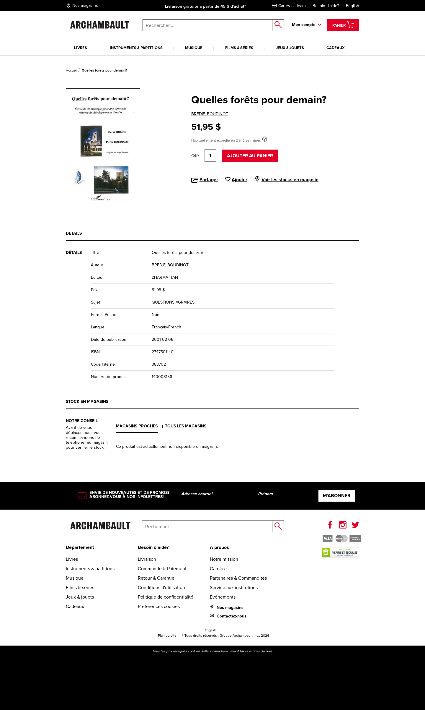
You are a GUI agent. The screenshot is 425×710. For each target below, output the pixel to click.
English (352, 6)
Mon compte (304, 25)
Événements (223, 597)
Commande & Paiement (162, 568)
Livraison (147, 559)
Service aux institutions (234, 587)
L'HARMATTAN (165, 277)
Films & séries (239, 48)
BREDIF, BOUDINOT (209, 114)
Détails (74, 233)
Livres (80, 48)
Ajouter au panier (250, 155)
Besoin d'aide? (326, 6)
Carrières (219, 568)
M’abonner (336, 495)
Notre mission (224, 559)
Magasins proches (137, 426)
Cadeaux (335, 48)
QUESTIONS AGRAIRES (173, 302)
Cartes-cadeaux (289, 6)
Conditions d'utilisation (161, 587)
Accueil (72, 70)
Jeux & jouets (290, 48)
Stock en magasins (87, 401)
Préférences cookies (159, 606)
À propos (219, 547)
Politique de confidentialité (165, 597)
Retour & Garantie (156, 578)
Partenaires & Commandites (238, 578)
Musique (193, 48)
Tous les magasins (185, 426)
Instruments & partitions (136, 48)
